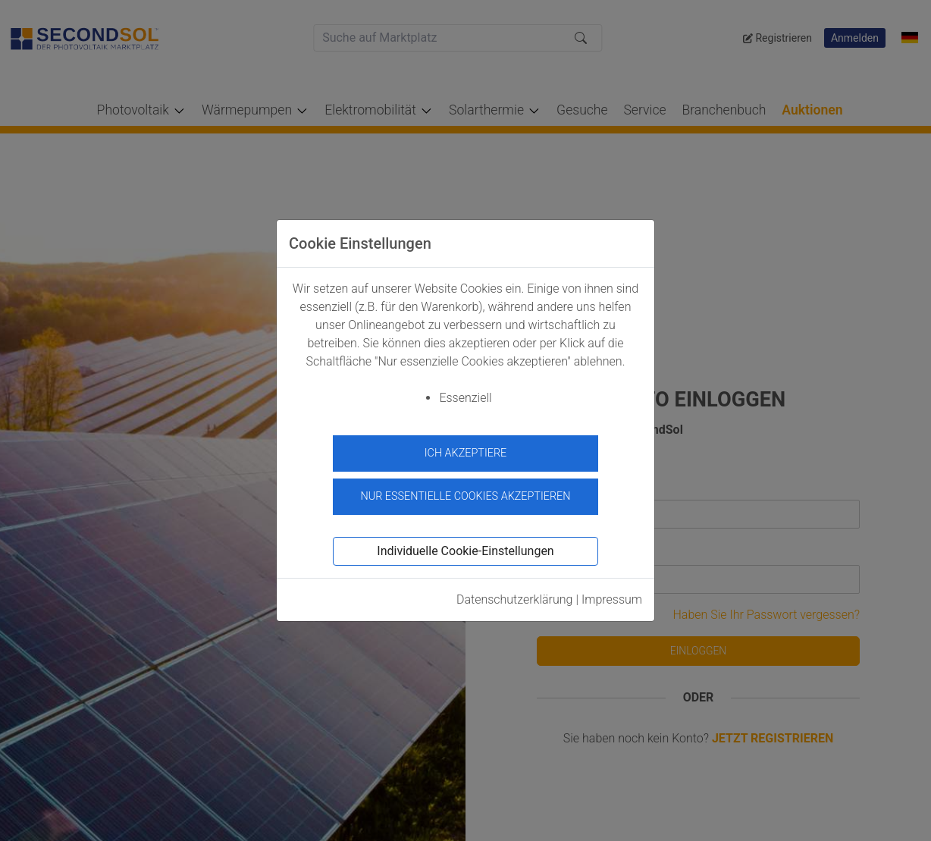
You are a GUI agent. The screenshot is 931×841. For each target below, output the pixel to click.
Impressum (611, 595)
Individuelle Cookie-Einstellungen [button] (465, 547)
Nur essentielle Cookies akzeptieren (465, 493)
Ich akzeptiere (466, 453)
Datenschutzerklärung (514, 595)
